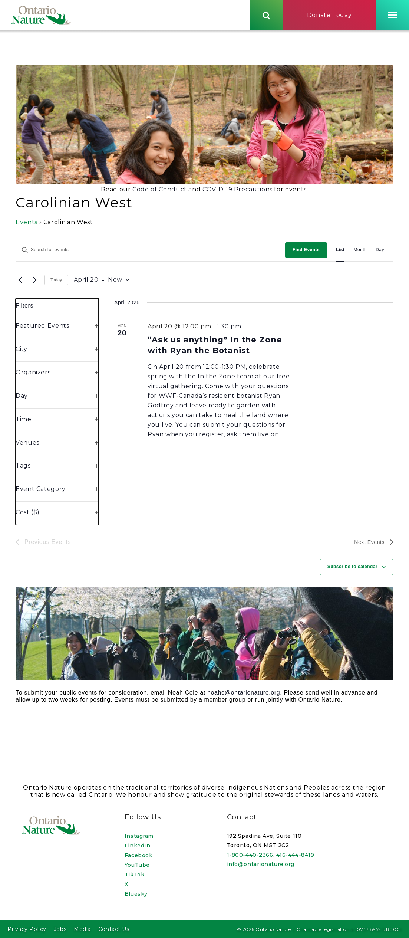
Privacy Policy (26, 929)
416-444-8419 (295, 855)
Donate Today (329, 16)
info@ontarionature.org (260, 864)
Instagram (139, 836)
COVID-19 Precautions (237, 192)
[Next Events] (34, 282)
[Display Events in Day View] (380, 252)
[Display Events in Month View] (360, 252)
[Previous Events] (20, 282)
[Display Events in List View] (340, 252)
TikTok (134, 874)
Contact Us (113, 929)
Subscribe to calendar (352, 569)
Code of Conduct (159, 192)
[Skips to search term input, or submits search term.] (266, 16)
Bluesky (136, 894)
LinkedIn (137, 845)
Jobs (60, 929)
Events (26, 224)
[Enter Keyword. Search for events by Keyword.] (150, 252)
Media (82, 929)
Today (56, 282)
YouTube (137, 865)
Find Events (306, 252)
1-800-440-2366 (250, 855)
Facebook (138, 855)
